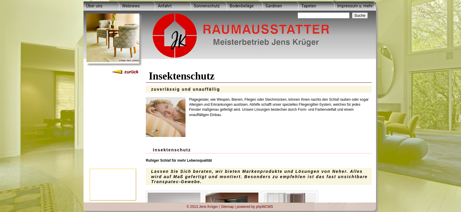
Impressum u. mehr (355, 6)
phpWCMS (264, 206)
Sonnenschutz (207, 6)
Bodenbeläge (241, 6)
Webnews (131, 6)
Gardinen (273, 6)
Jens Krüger (208, 206)
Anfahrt (165, 6)
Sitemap (227, 206)
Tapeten (308, 6)
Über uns (94, 6)
